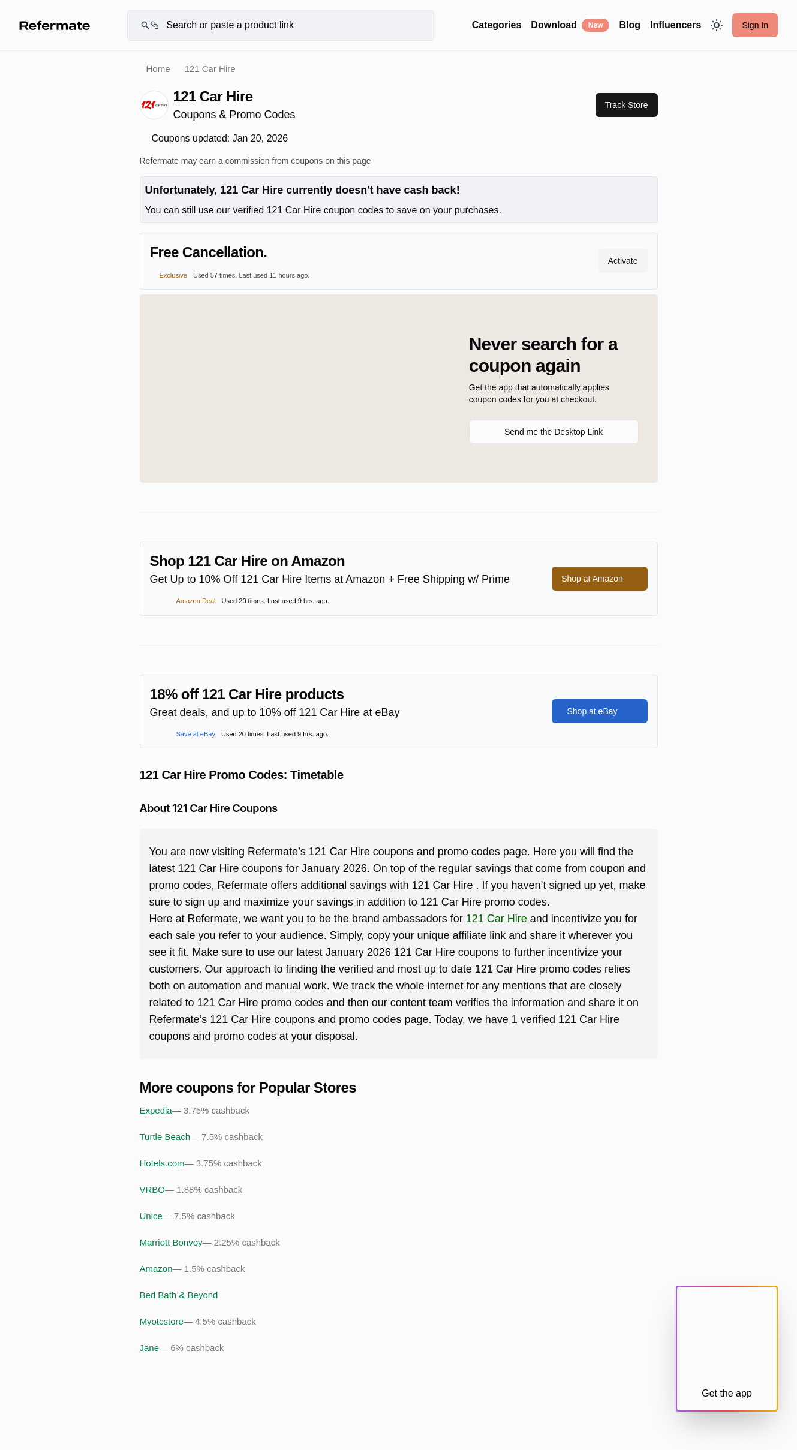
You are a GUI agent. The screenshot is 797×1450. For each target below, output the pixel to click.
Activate (623, 261)
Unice (187, 1216)
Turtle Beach (201, 1137)
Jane (182, 1348)
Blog (629, 25)
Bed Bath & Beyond (179, 1295)
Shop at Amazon (599, 578)
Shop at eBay (599, 711)
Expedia (194, 1110)
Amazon (192, 1269)
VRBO (191, 1189)
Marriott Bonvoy (210, 1242)
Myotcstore (198, 1321)
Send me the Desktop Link (553, 432)
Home (158, 69)
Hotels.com (201, 1163)
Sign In (755, 25)
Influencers (675, 25)
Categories (497, 25)
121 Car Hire (496, 919)
